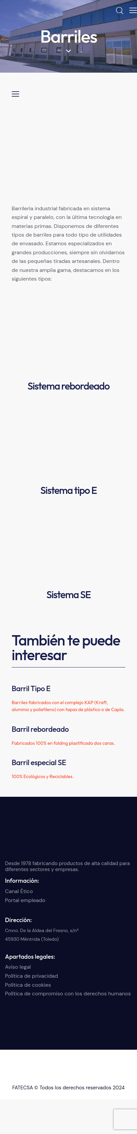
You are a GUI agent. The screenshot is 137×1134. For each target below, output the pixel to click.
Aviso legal (18, 966)
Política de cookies (28, 984)
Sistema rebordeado (69, 386)
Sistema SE (68, 594)
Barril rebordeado (40, 728)
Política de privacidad (31, 975)
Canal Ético (19, 891)
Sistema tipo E (68, 490)
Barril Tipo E (31, 688)
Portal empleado (25, 900)
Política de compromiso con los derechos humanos (68, 993)
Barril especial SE (39, 762)
